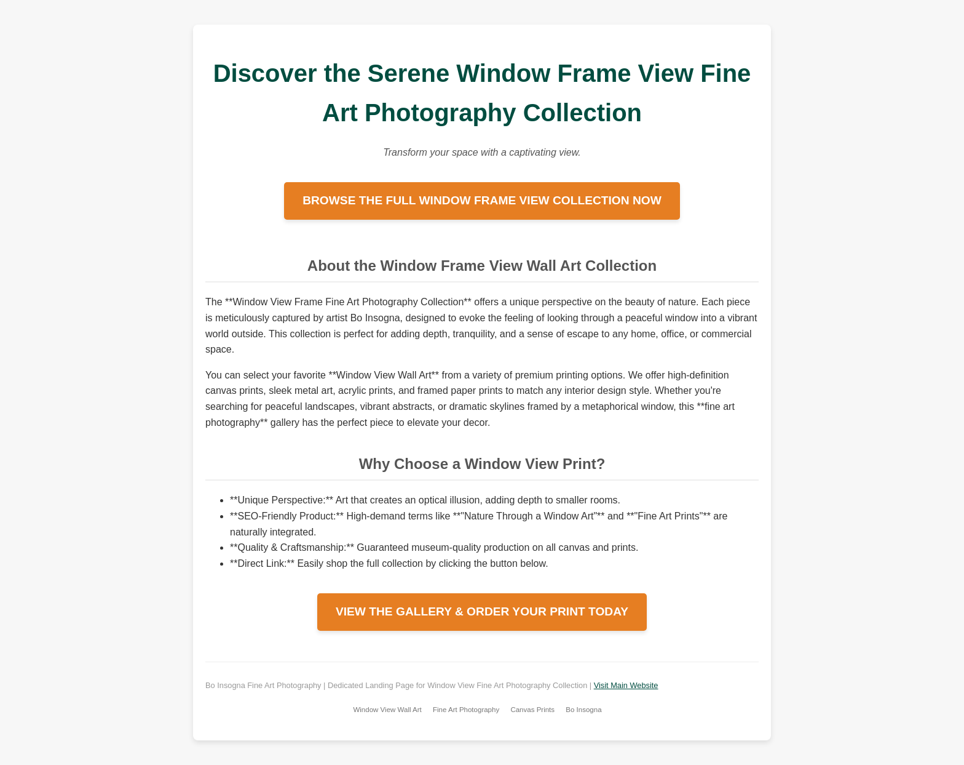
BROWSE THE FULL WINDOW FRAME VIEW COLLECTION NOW (482, 200)
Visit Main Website (626, 685)
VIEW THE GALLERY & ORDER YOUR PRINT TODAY (482, 611)
